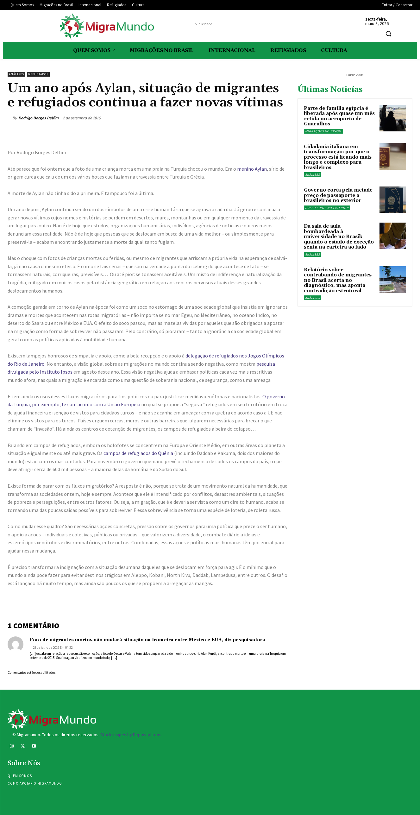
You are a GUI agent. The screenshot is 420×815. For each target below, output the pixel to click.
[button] (388, 33)
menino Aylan (252, 169)
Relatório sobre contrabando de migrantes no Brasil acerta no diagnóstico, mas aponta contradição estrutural (338, 280)
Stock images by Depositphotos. (131, 734)
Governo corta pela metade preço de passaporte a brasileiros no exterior (338, 195)
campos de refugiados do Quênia (138, 453)
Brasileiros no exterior (327, 208)
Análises (16, 74)
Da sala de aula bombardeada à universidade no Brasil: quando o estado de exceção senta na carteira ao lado (339, 236)
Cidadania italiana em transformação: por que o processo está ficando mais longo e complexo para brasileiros (338, 157)
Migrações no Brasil (323, 131)
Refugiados (38, 74)
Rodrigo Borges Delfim (38, 118)
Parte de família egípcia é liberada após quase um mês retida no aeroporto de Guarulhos (339, 116)
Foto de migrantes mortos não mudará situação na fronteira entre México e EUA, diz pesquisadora (147, 640)
